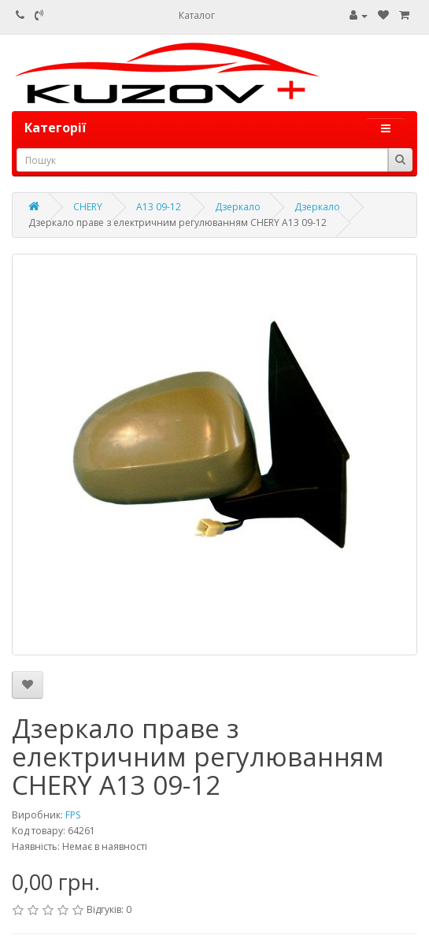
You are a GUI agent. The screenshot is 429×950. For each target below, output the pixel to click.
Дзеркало (238, 206)
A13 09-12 (158, 206)
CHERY (87, 206)
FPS (72, 815)
